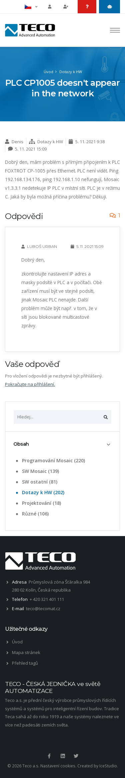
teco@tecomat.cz (43, 608)
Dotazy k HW (70, 71)
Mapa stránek (26, 652)
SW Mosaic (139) (37, 471)
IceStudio (108, 765)
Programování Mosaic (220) (50, 460)
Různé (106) (32, 513)
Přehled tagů (25, 663)
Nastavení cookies (57, 765)
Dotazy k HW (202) (39, 492)
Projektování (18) (38, 503)
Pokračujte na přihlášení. (30, 384)
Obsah (21, 444)
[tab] (62, 444)
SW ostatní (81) (36, 482)
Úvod (48, 71)
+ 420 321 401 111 (47, 599)
